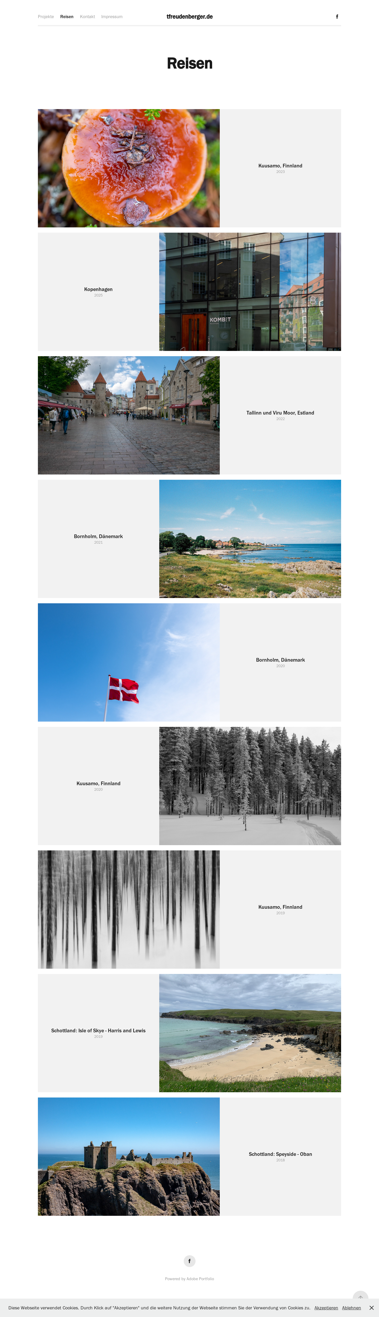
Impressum (112, 16)
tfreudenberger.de (190, 16)
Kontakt (87, 16)
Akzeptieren (326, 1308)
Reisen (66, 16)
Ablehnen (351, 1308)
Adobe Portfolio (200, 1278)
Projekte (46, 16)
